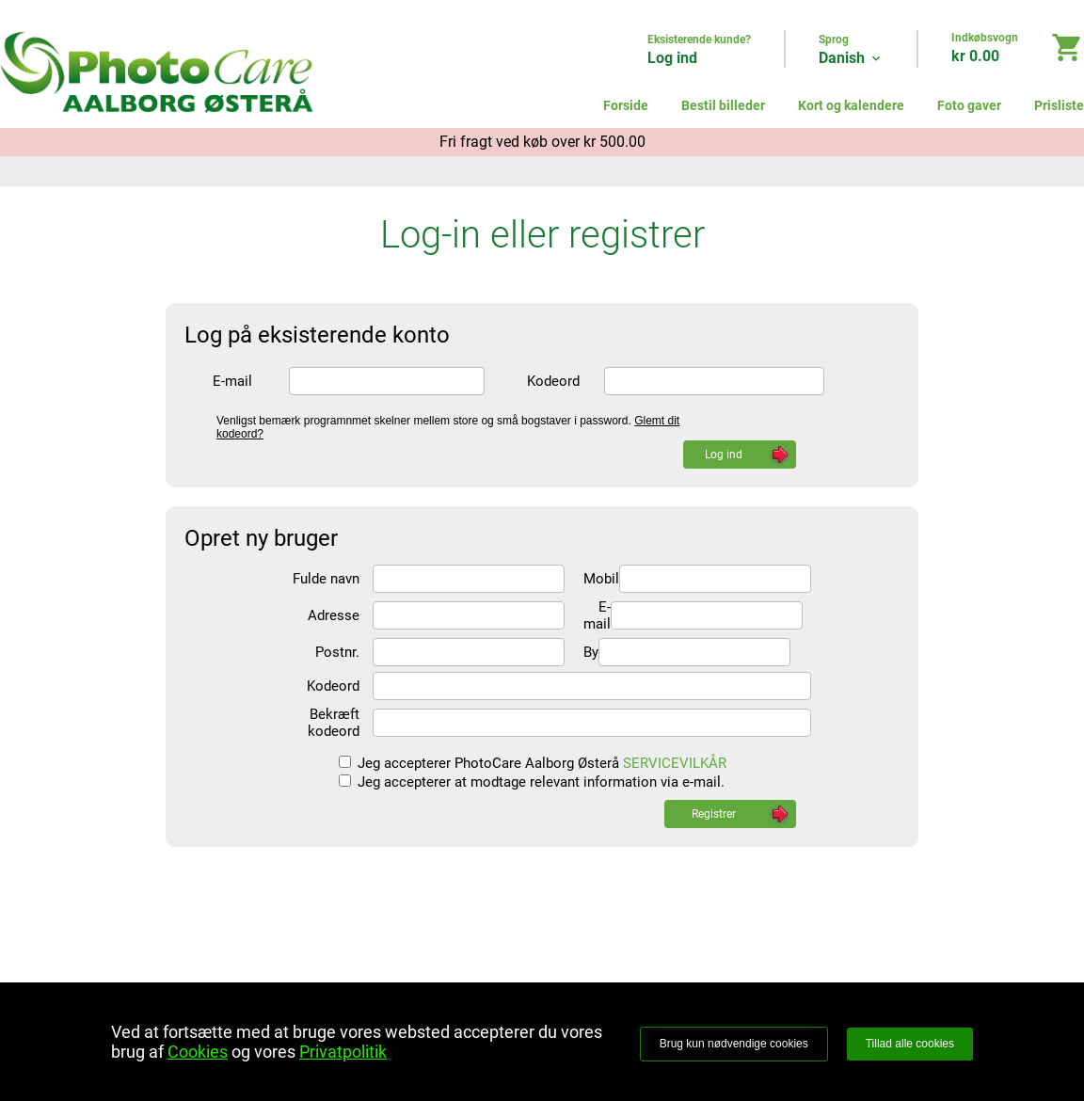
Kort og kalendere (851, 105)
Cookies (197, 1051)
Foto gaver (969, 105)
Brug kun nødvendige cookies (734, 1043)
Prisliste (1059, 105)
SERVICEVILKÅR (674, 763)
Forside (625, 105)
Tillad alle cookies (910, 1043)
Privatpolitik (343, 1051)
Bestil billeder (723, 105)
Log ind (672, 58)
